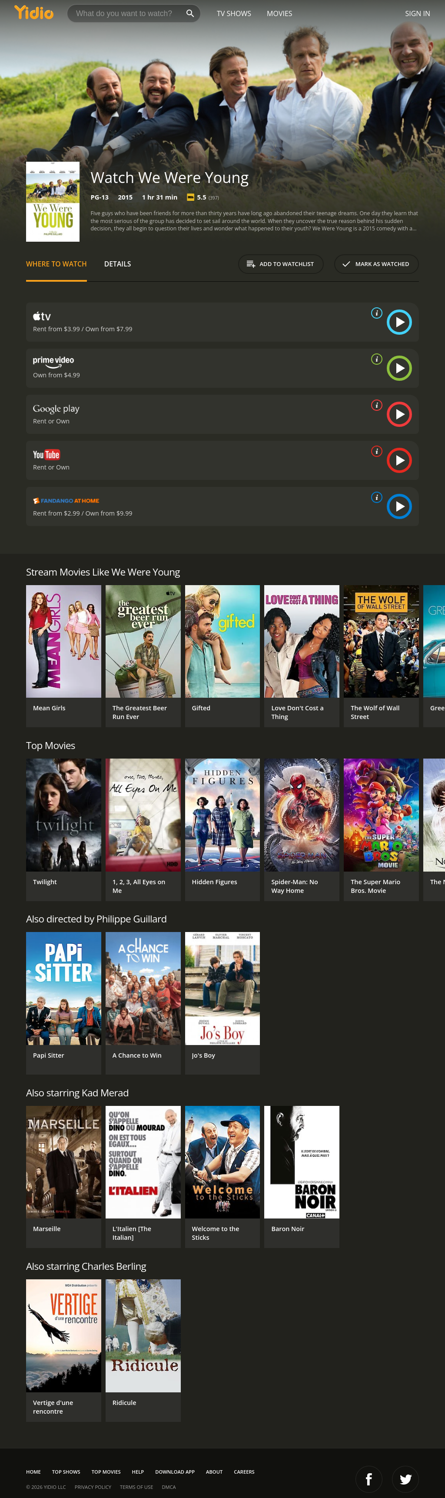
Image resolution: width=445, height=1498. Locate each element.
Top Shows (66, 1471)
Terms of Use (136, 1487)
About (214, 1471)
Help (138, 1471)
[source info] (375, 313)
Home (33, 1471)
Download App (175, 1471)
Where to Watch (56, 264)
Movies (279, 13)
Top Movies (106, 1471)
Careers (244, 1471)
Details (117, 264)
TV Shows (234, 13)
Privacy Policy (93, 1487)
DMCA (169, 1487)
